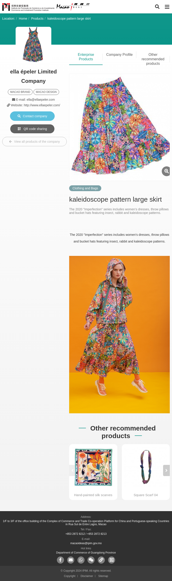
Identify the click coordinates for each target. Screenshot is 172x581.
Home (23, 18)
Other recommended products (153, 59)
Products (37, 18)
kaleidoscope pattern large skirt (69, 18)
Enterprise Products (86, 57)
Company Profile (119, 54)
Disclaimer (87, 576)
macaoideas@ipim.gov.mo (86, 543)
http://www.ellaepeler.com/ (42, 105)
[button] (166, 470)
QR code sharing (32, 129)
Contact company (32, 116)
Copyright (69, 576)
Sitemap (103, 576)
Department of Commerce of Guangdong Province (86, 552)
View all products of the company (34, 141)
